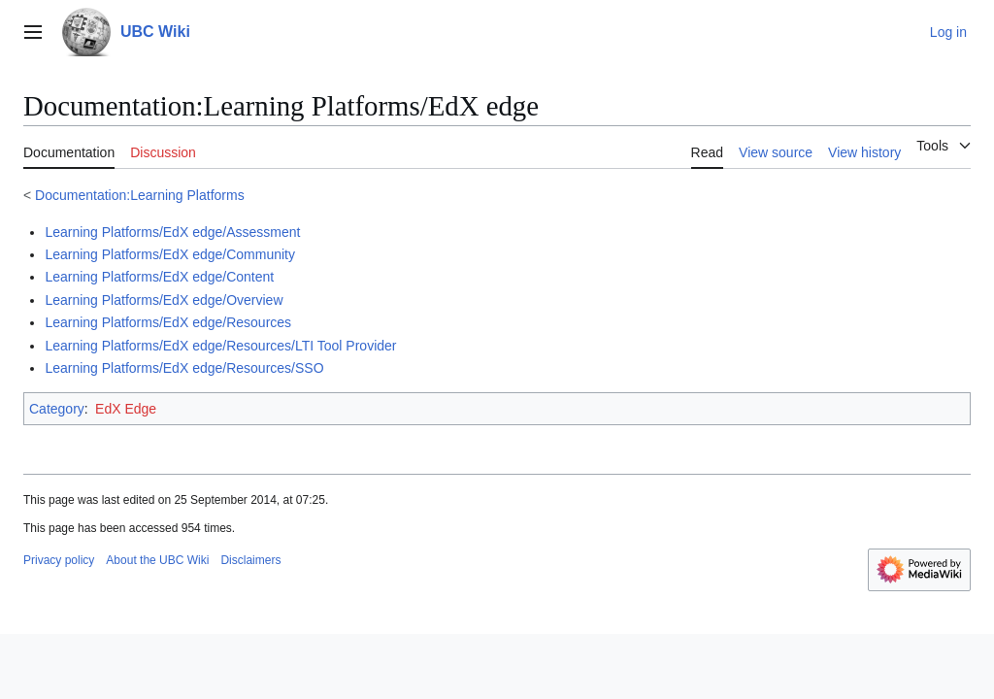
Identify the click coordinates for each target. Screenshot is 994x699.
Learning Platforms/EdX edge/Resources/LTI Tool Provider (220, 345)
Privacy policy (58, 560)
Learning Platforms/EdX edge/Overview (163, 300)
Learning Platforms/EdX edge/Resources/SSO (184, 368)
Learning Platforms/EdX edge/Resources (168, 322)
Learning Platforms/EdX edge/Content (159, 276)
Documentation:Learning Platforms (140, 195)
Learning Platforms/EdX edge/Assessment (172, 232)
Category (56, 408)
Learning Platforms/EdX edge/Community (170, 254)
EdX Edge (125, 408)
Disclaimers (250, 560)
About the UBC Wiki (157, 560)
